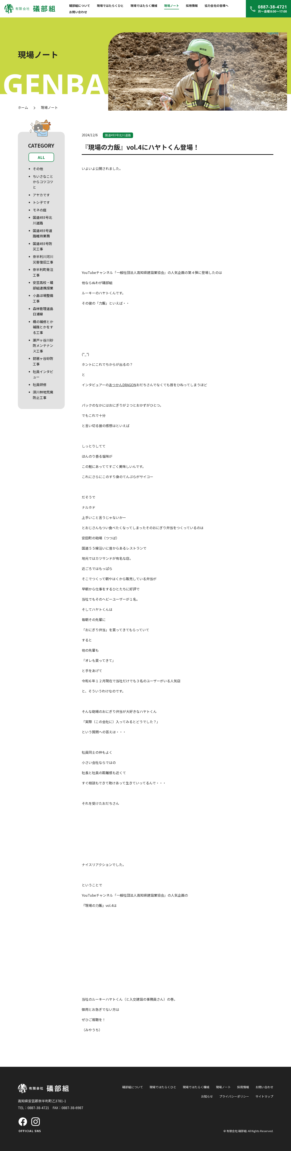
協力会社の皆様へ (216, 5)
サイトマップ (264, 1096)
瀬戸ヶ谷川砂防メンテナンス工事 (43, 345)
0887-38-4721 (38, 1107)
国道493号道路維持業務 (42, 233)
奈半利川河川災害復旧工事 (43, 259)
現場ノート (171, 5)
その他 (38, 168)
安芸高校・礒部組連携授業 (43, 285)
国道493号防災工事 (42, 246)
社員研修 (39, 384)
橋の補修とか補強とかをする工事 (43, 327)
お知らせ (207, 1096)
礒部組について (79, 5)
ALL (41, 157)
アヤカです (41, 194)
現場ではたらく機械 (143, 5)
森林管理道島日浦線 (43, 311)
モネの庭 (39, 209)
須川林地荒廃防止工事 (43, 394)
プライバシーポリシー (234, 1096)
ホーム (23, 107)
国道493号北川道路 (42, 220)
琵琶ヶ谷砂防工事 (43, 361)
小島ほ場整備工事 (43, 298)
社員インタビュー (43, 374)
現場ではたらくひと (110, 5)
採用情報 (192, 5)
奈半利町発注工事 (43, 272)
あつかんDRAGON (122, 384)
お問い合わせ (78, 12)
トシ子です (41, 202)
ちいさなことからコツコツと (43, 182)
